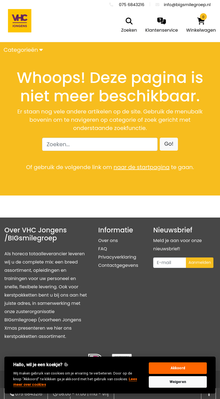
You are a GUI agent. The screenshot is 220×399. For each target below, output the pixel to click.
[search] (128, 26)
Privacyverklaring (117, 257)
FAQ (102, 249)
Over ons (108, 240)
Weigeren (178, 382)
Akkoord (177, 368)
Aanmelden (199, 262)
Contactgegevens (118, 265)
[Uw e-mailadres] (169, 262)
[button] (169, 144)
